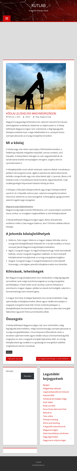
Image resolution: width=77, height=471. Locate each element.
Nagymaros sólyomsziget (54, 440)
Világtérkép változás (52, 388)
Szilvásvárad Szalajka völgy (55, 398)
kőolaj (9, 352)
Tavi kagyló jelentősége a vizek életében (52, 359)
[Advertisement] (38, 39)
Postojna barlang (50, 419)
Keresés (9, 371)
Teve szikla (48, 416)
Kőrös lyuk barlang (51, 423)
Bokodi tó (47, 412)
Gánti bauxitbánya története (56, 433)
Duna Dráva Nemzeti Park (54, 409)
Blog (37, 117)
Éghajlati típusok (14, 359)
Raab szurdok (49, 405)
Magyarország (45, 117)
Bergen (46, 385)
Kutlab (38, 5)
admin (27, 117)
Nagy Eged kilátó (50, 436)
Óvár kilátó (48, 402)
